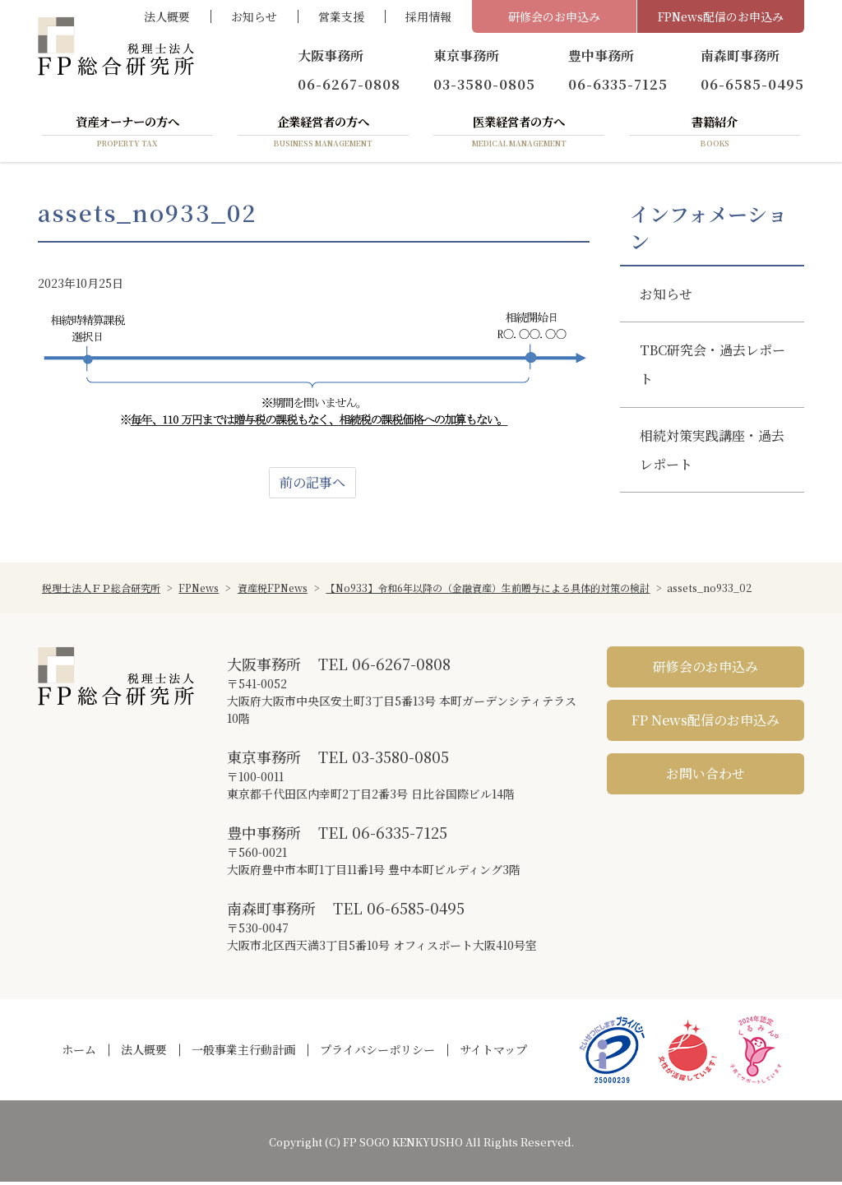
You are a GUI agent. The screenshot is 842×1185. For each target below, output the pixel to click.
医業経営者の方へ (518, 134)
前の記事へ (312, 484)
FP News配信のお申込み (706, 722)
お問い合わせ (705, 775)
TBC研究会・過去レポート (712, 367)
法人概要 (167, 16)
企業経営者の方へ (323, 134)
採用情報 (428, 16)
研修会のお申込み (554, 16)
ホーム (79, 1052)
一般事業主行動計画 (243, 1052)
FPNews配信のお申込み (721, 16)
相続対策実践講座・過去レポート (712, 452)
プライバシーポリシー (377, 1052)
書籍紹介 (714, 134)
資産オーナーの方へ (127, 134)
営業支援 (341, 16)
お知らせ (254, 16)
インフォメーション (708, 230)
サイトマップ (493, 1052)
